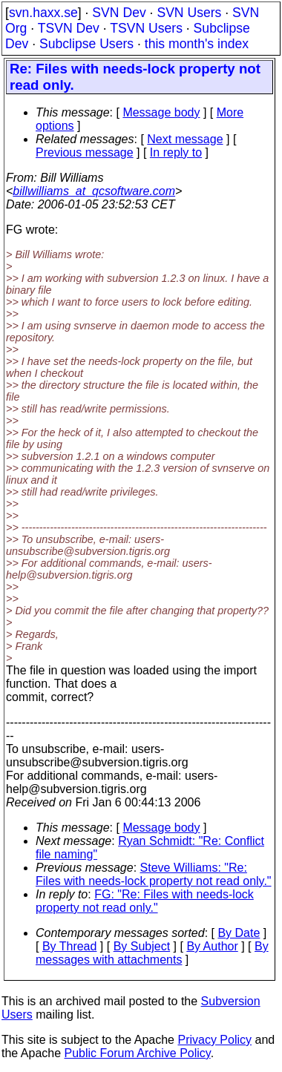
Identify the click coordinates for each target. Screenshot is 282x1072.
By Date (238, 933)
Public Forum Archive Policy (138, 1053)
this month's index (197, 43)
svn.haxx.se (43, 12)
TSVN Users (146, 28)
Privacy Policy (214, 1039)
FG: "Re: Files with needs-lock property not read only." (145, 901)
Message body (161, 112)
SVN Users (189, 12)
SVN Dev (118, 12)
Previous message (85, 152)
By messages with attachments (152, 953)
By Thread (69, 946)
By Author (211, 946)
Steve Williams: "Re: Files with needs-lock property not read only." (154, 874)
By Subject (142, 946)
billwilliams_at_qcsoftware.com (94, 191)
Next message (185, 139)
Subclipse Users (86, 43)
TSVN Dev (68, 28)
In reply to (176, 152)
